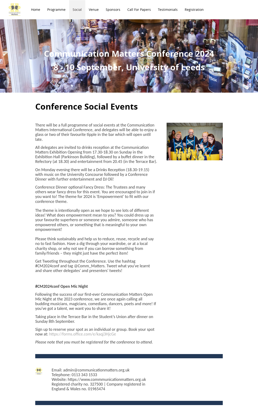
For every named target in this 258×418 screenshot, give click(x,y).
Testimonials (168, 9)
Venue (94, 9)
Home (35, 9)
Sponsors (113, 9)
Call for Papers (139, 9)
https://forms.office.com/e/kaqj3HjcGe (82, 334)
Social (77, 9)
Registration (194, 9)
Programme (56, 9)
